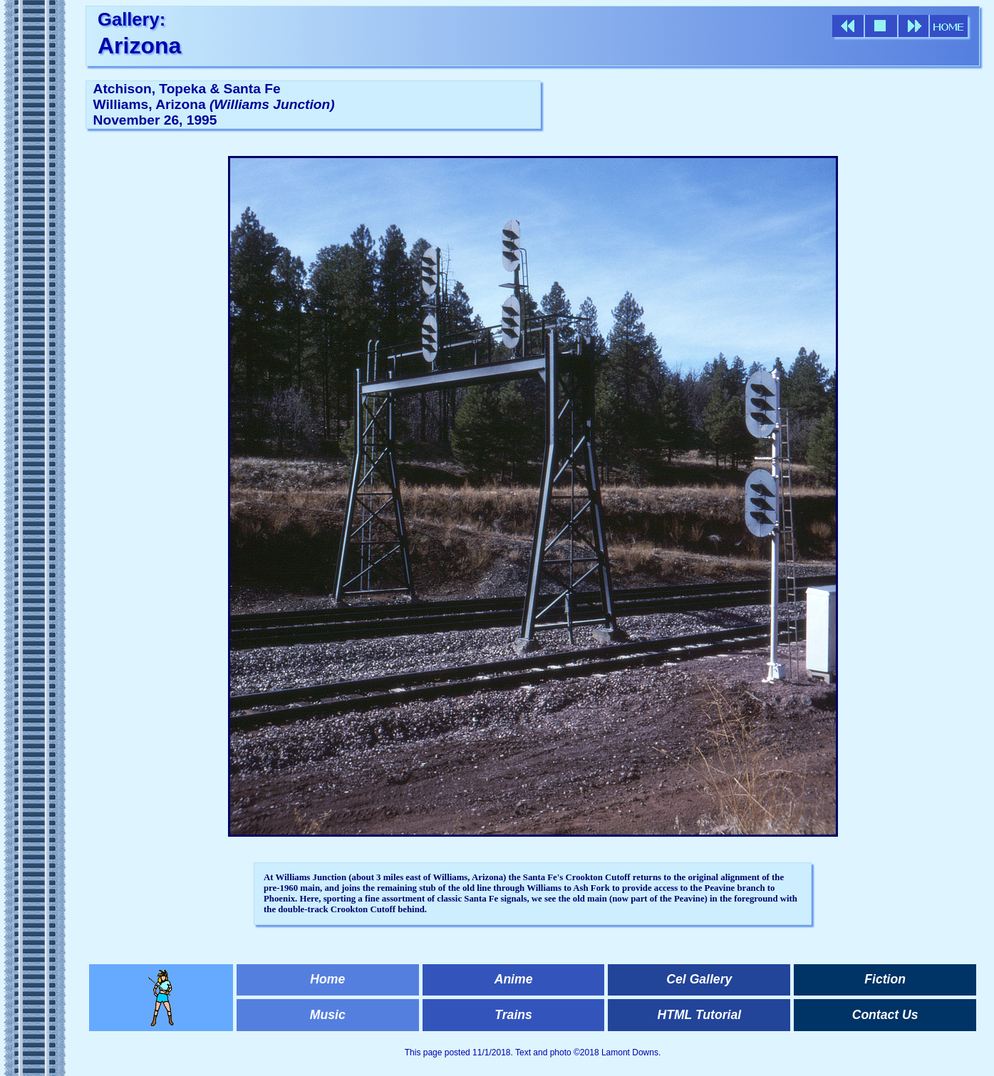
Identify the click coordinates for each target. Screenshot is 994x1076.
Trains (513, 1015)
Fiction (885, 979)
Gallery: (131, 19)
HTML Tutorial (700, 1015)
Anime (514, 979)
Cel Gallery (699, 979)
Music (328, 1015)
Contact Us (885, 1015)
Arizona (139, 45)
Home (327, 979)
